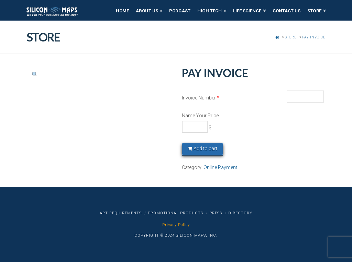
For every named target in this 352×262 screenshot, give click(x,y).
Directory (240, 213)
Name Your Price (200, 115)
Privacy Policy (176, 225)
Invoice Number (200, 97)
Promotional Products (175, 213)
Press (215, 213)
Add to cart (205, 148)
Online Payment (220, 167)
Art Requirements (121, 213)
